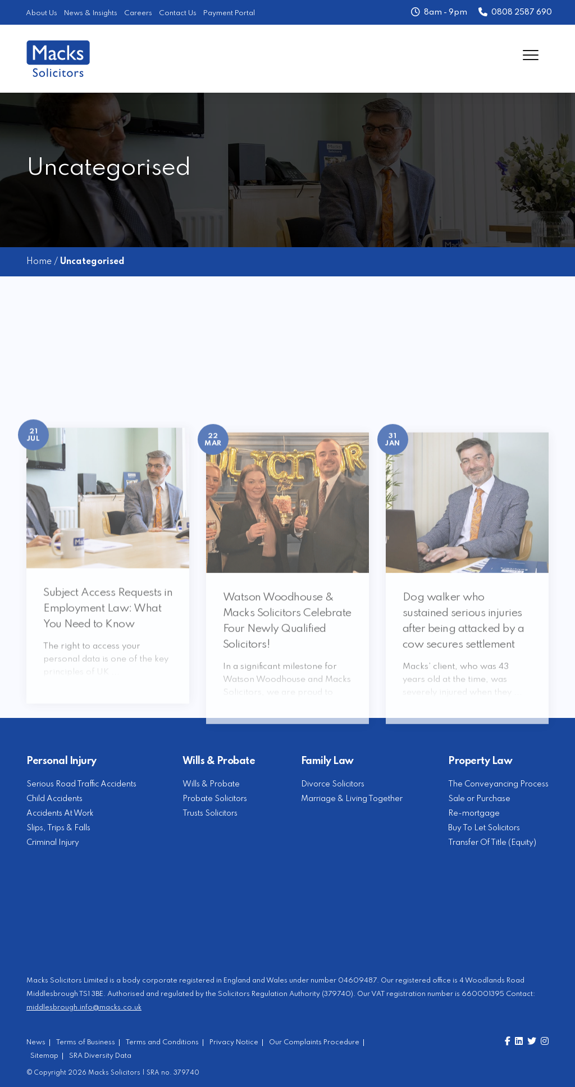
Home (39, 261)
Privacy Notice (233, 1042)
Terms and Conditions (162, 1042)
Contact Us (178, 13)
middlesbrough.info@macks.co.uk (84, 1007)
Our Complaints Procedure (314, 1042)
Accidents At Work (60, 813)
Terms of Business (85, 1042)
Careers (138, 13)
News (35, 1042)
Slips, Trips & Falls (58, 828)
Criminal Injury (52, 843)
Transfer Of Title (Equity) (492, 843)
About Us (41, 13)
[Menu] (530, 54)
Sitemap (44, 1056)
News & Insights (90, 13)
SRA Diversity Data (100, 1056)
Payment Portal (229, 13)
